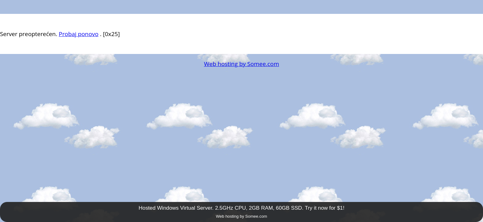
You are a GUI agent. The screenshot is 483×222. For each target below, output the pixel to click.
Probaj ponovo (79, 34)
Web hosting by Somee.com (241, 64)
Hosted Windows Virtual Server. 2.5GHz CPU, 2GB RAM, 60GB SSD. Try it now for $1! (241, 208)
